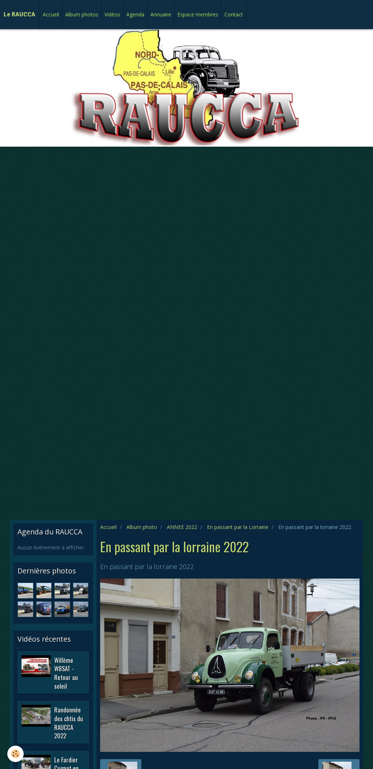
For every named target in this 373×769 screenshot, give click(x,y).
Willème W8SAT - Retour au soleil (66, 672)
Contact (233, 14)
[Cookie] (15, 754)
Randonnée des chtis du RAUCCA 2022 (68, 722)
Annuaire (160, 14)
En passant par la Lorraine (237, 526)
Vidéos (112, 14)
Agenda (135, 14)
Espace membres (197, 14)
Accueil (51, 14)
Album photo (141, 526)
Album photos (81, 14)
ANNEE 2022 (182, 526)
